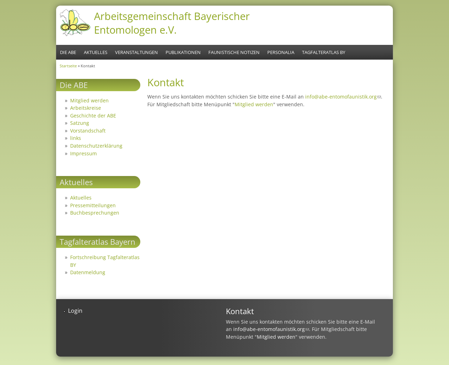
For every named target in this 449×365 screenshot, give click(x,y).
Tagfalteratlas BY (323, 52)
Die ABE (68, 52)
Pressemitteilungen (93, 205)
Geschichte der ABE (93, 115)
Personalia (280, 52)
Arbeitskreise (85, 107)
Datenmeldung (87, 272)
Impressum (83, 153)
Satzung (79, 123)
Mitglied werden (254, 104)
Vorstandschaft (88, 130)
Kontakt (240, 311)
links (75, 138)
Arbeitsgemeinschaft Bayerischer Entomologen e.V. (172, 22)
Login (75, 311)
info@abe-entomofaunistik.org (343, 96)
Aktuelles (95, 52)
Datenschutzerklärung (96, 145)
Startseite (68, 65)
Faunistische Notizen (234, 52)
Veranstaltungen (136, 52)
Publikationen (183, 52)
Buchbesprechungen (94, 212)
